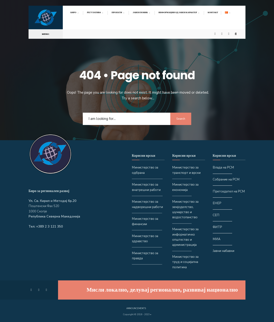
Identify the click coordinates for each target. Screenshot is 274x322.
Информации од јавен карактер (178, 12)
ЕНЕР (217, 203)
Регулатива (94, 12)
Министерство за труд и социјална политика (185, 262)
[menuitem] (76, 12)
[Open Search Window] (236, 32)
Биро (73, 12)
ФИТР (217, 227)
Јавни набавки (223, 251)
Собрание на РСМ (226, 179)
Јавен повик (140, 12)
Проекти (117, 12)
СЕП (216, 215)
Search (180, 119)
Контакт (213, 12)
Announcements (136, 308)
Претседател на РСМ (229, 191)
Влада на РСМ (223, 167)
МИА (216, 239)
